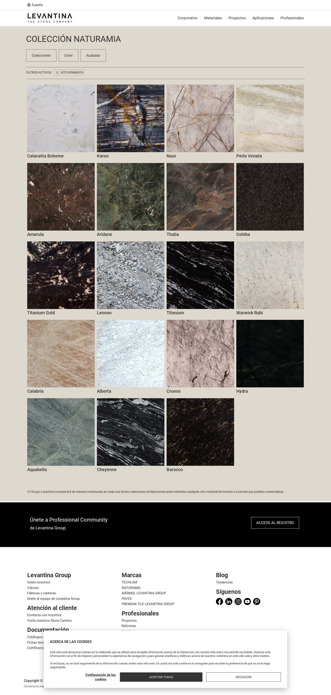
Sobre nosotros (38, 582)
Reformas (129, 626)
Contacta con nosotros (44, 615)
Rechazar (269, 677)
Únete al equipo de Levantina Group (53, 599)
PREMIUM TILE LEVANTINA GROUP (148, 604)
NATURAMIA (131, 588)
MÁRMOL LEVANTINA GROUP (144, 593)
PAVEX (127, 599)
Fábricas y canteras (41, 593)
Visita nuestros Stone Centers (49, 621)
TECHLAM (129, 582)
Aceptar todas (238, 677)
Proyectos (129, 621)
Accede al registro (275, 522)
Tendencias (224, 582)
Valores (33, 588)
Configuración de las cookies (204, 677)
